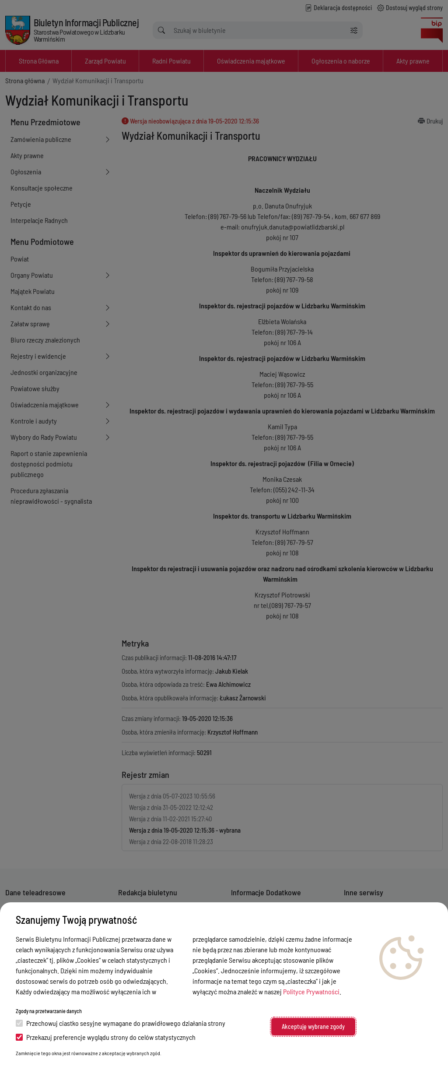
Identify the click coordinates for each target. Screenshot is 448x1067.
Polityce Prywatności (311, 991)
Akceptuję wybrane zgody (313, 1026)
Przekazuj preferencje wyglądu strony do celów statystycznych (106, 1037)
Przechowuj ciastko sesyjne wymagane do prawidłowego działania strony (120, 1023)
